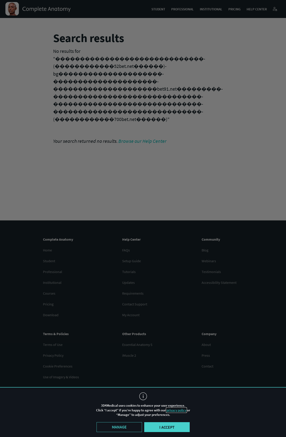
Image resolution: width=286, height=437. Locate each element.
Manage (119, 427)
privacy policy (176, 410)
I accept (167, 427)
